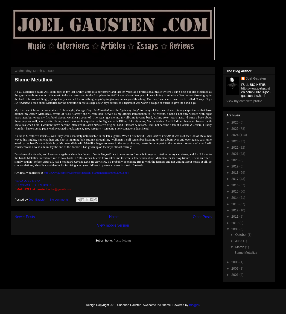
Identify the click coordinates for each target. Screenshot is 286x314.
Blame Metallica (34, 80)
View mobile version (113, 225)
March (240, 247)
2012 (235, 210)
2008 (235, 262)
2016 (235, 185)
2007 (235, 268)
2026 (235, 122)
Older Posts (202, 217)
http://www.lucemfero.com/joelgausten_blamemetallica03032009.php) (86, 172)
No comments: (60, 199)
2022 (235, 147)
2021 (235, 154)
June (239, 241)
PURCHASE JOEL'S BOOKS (34, 185)
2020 (235, 160)
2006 (235, 275)
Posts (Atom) (122, 240)
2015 (235, 191)
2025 (235, 128)
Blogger (194, 305)
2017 (235, 179)
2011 (235, 216)
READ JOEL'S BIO (27, 180)
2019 (235, 166)
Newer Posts (25, 217)
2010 (235, 223)
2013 (235, 204)
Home (114, 217)
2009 (235, 229)
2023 (235, 141)
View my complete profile (244, 101)
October (241, 234)
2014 (235, 197)
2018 (235, 172)
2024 (235, 135)
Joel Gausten (256, 78)
